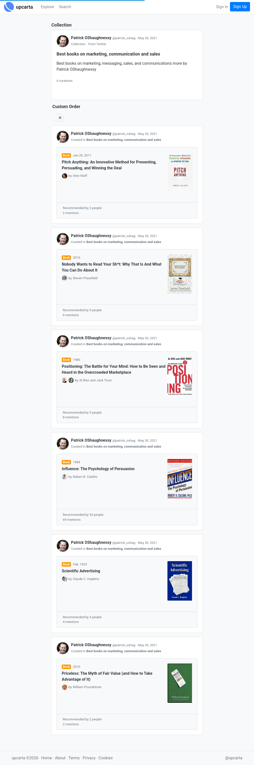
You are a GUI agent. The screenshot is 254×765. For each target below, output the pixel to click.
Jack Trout (104, 380)
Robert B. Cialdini (85, 477)
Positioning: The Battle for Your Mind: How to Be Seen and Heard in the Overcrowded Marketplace (113, 369)
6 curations (64, 81)
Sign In (222, 6)
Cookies (105, 758)
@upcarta (233, 758)
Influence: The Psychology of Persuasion (98, 468)
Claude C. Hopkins (86, 579)
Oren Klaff (80, 176)
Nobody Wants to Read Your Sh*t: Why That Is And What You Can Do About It (111, 267)
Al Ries (84, 380)
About (60, 758)
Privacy (89, 758)
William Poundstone (87, 687)
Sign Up (240, 6)
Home (46, 758)
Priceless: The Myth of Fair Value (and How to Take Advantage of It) (107, 676)
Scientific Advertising (81, 571)
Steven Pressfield (85, 278)
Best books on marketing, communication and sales (123, 140)
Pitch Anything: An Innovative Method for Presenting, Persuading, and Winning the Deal (109, 165)
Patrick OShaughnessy (103, 37)
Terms (74, 758)
